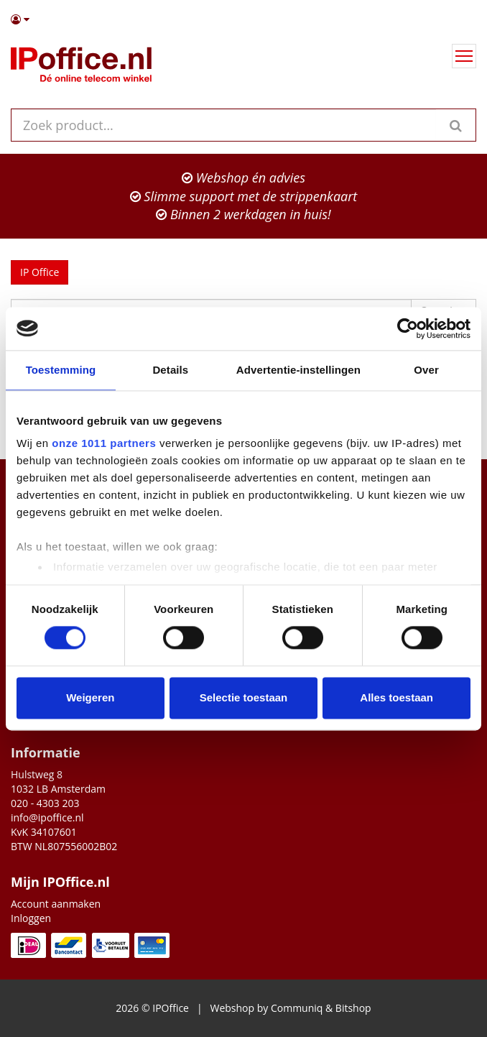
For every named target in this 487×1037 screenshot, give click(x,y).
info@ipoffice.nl (47, 817)
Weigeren (90, 697)
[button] (243, 19)
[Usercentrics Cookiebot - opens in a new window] (407, 328)
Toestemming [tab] (61, 370)
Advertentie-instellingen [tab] (298, 370)
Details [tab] (170, 370)
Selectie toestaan (244, 697)
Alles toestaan (396, 697)
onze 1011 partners (104, 443)
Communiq (297, 1008)
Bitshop (353, 1008)
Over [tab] (426, 370)
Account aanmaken (56, 904)
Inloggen (31, 918)
